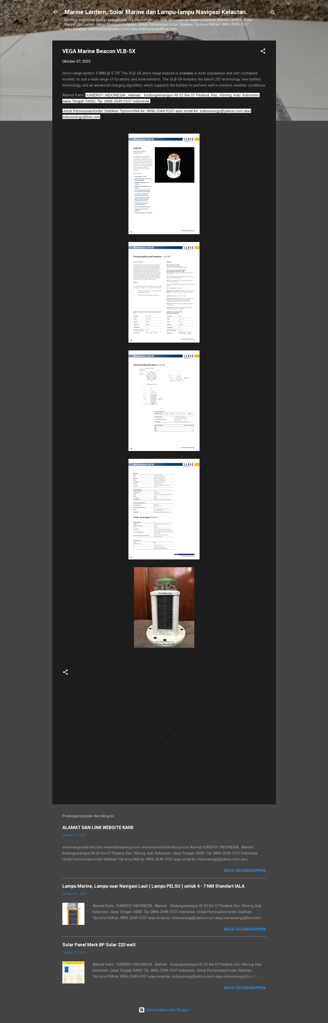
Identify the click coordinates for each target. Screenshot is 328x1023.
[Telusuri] (273, 13)
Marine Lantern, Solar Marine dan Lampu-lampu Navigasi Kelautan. (155, 12)
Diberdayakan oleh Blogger (164, 1010)
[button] (263, 52)
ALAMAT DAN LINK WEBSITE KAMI (97, 827)
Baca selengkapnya (245, 870)
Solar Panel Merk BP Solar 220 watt (99, 944)
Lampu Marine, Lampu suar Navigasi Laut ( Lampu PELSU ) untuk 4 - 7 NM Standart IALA (153, 886)
